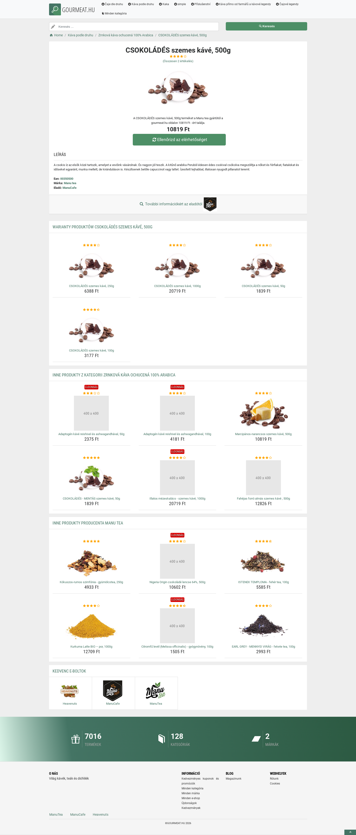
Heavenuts (100, 814)
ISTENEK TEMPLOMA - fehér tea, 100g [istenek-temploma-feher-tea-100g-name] (263, 582)
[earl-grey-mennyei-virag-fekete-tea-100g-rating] (263, 606)
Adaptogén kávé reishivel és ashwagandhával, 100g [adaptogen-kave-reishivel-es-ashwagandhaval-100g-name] (177, 434)
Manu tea (70, 183)
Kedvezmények (191, 808)
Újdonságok (189, 803)
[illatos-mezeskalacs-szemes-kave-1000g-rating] (177, 458)
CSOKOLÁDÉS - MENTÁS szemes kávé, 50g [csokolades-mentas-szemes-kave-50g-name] (91, 498)
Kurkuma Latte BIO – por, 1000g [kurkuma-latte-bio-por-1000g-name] (91, 646)
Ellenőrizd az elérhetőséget (179, 139)
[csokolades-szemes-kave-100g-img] (91, 329)
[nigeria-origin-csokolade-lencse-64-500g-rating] (177, 541)
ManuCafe (70, 187)
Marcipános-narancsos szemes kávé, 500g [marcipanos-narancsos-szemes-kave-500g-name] (263, 434)
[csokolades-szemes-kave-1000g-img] (177, 265)
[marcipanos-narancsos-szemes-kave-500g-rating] (263, 393)
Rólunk (274, 778)
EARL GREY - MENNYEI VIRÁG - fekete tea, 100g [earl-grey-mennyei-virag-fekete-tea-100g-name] (263, 646)
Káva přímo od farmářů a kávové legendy (243, 4)
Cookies (275, 783)
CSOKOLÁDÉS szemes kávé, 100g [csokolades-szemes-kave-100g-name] (91, 350)
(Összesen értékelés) (178, 61)
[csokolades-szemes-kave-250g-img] (91, 265)
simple (180, 4)
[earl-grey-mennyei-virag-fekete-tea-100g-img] (263, 625)
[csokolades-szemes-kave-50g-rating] (263, 245)
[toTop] (350, 832)
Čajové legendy (287, 4)
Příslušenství (201, 4)
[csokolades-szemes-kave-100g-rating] (91, 310)
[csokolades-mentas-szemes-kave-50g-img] (91, 477)
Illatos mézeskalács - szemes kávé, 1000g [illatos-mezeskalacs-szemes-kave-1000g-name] (177, 498)
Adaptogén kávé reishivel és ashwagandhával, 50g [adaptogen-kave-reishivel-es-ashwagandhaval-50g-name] (91, 434)
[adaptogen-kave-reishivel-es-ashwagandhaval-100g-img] (177, 413)
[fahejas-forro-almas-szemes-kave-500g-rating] (263, 458)
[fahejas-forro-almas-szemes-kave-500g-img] (263, 477)
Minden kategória (114, 13)
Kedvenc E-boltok (69, 671)
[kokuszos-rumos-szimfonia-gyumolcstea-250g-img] (91, 561)
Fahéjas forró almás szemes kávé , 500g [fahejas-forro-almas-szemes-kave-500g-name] (263, 498)
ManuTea (56, 814)
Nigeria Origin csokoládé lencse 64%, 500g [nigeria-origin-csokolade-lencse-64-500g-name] (177, 582)
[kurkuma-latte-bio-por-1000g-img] (91, 625)
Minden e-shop (191, 798)
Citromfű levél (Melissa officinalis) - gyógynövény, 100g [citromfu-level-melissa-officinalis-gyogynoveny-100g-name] (177, 646)
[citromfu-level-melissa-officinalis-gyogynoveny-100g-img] (177, 625)
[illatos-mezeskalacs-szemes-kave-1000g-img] (177, 477)
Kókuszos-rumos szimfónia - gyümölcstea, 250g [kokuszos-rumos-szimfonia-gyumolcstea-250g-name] (91, 582)
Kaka (164, 4)
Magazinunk (233, 778)
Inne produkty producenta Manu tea (88, 523)
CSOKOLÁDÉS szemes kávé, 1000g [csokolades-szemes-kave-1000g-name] (177, 286)
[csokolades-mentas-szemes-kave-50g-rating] (91, 458)
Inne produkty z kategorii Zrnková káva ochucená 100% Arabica (114, 374)
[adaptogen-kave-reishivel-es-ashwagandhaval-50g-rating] (91, 393)
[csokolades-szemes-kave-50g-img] (263, 265)
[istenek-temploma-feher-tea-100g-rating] (263, 541)
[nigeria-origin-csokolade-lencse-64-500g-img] (177, 561)
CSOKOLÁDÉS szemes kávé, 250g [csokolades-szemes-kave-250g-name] (91, 286)
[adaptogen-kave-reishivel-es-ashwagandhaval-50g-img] (91, 413)
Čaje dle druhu (112, 4)
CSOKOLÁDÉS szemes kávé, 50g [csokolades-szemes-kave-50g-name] (263, 286)
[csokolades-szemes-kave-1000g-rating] (177, 245)
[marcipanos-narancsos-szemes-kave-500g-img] (263, 413)
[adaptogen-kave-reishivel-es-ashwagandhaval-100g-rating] (177, 393)
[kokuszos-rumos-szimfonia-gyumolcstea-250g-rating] (91, 541)
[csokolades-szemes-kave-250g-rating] (91, 245)
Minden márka (191, 793)
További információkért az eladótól (178, 204)
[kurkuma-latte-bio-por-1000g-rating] (91, 606)
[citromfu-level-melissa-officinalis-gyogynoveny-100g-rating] (177, 606)
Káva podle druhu (141, 4)
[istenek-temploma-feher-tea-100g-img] (263, 561)
